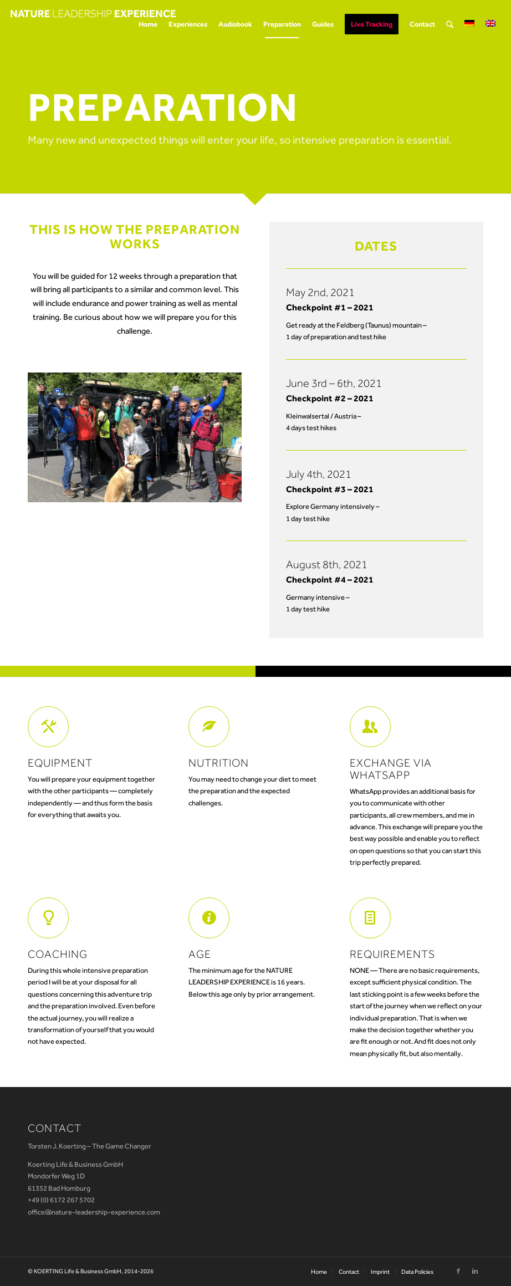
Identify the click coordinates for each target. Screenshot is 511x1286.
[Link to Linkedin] (475, 1271)
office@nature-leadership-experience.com (94, 1212)
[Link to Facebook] (458, 1271)
